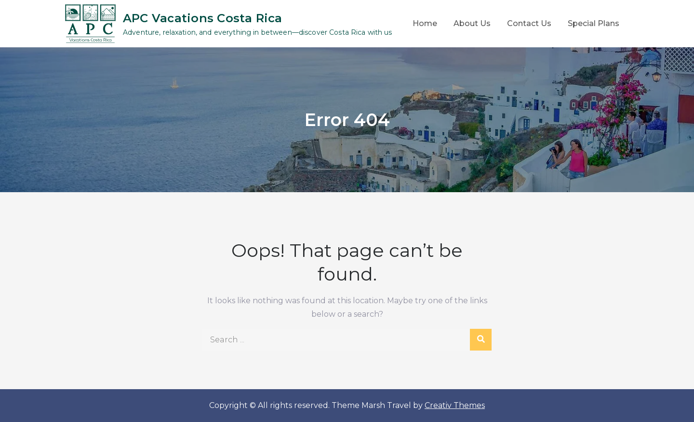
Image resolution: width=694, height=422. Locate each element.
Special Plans (593, 23)
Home (425, 23)
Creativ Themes (455, 405)
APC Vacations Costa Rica (202, 18)
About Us (472, 23)
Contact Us (529, 23)
